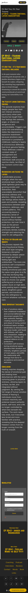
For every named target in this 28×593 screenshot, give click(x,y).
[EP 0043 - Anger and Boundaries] (14, 531)
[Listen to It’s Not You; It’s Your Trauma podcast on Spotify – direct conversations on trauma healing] (18, 46)
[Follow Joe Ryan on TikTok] (19, 50)
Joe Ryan (5, 2)
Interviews (9, 566)
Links (14, 573)
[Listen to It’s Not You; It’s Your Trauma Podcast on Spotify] (17, 50)
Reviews (19, 566)
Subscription (9, 60)
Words (15, 569)
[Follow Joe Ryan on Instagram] (14, 50)
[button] (22, 2)
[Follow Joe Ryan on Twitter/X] (6, 50)
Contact (7, 569)
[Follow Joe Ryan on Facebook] (8, 50)
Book (22, 569)
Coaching (9, 562)
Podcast (19, 562)
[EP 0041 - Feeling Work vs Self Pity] (14, 549)
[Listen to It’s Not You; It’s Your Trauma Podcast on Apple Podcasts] (22, 50)
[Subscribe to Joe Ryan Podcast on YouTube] (11, 50)
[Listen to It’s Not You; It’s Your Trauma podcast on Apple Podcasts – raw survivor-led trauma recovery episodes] (9, 46)
